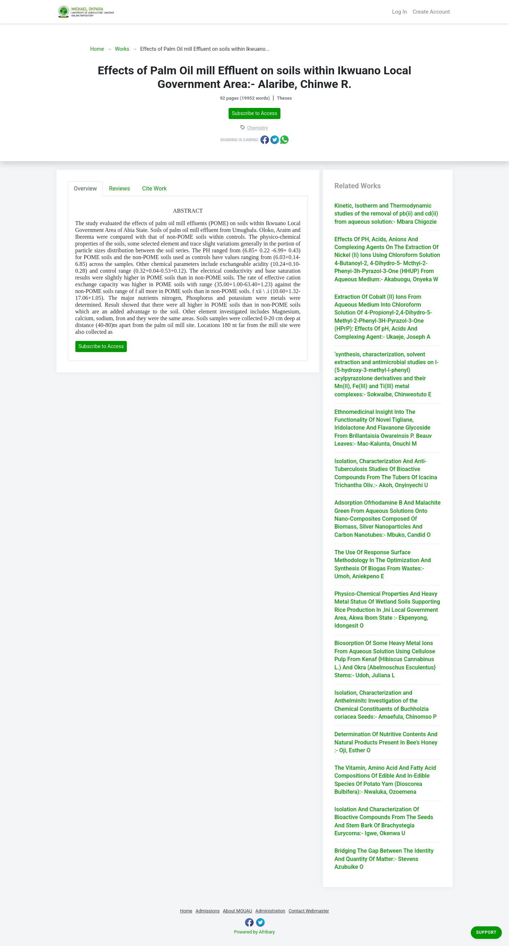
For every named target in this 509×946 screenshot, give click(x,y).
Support (486, 932)
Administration (270, 910)
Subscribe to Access (254, 113)
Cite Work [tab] (154, 188)
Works (122, 49)
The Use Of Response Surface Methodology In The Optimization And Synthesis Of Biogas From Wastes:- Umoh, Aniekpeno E (382, 564)
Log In (399, 12)
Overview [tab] (85, 188)
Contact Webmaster (309, 910)
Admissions (208, 910)
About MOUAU (237, 910)
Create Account (431, 12)
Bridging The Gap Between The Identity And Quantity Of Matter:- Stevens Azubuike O (384, 858)
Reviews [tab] (119, 188)
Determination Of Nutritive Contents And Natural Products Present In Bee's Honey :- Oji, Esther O (386, 742)
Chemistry (257, 128)
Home (97, 49)
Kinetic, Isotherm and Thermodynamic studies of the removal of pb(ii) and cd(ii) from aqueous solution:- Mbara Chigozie (386, 213)
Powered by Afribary (254, 932)
